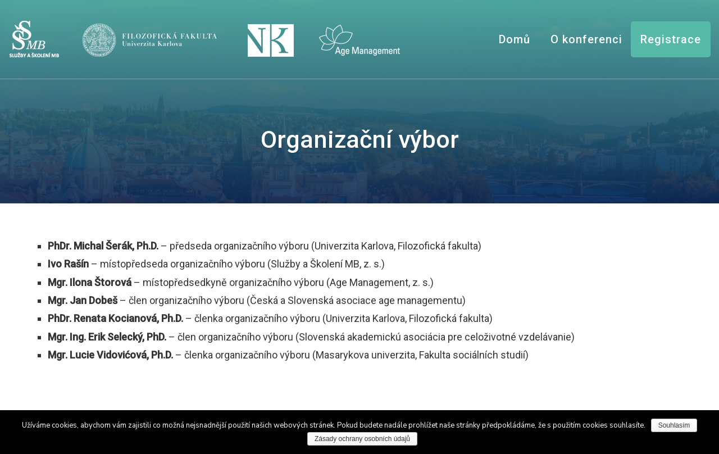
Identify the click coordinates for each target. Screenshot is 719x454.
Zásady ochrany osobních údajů (362, 439)
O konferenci (586, 39)
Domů (514, 39)
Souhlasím (674, 425)
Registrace (670, 39)
